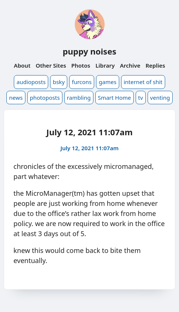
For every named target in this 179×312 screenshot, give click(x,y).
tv (140, 97)
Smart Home (114, 97)
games (107, 82)
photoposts (45, 97)
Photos (80, 65)
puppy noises (90, 51)
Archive (130, 65)
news (15, 97)
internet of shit (143, 82)
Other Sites (51, 65)
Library (105, 65)
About (22, 65)
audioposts (31, 82)
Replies (155, 65)
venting (160, 97)
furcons (82, 82)
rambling (79, 97)
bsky (59, 82)
